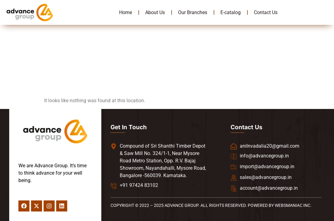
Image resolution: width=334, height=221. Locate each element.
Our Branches (192, 12)
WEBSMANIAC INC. (293, 205)
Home (125, 12)
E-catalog (230, 12)
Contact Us (266, 12)
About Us (155, 12)
